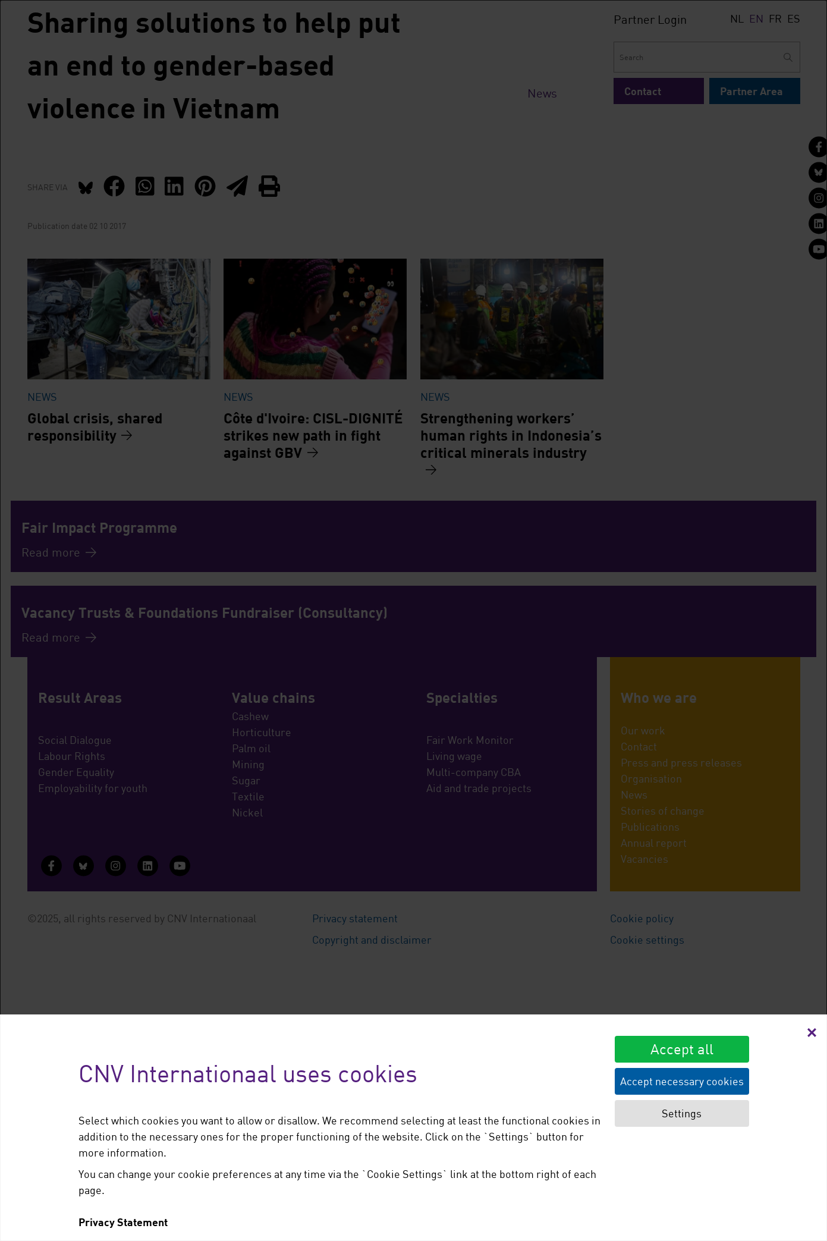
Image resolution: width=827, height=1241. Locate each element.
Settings (682, 1113)
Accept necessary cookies (682, 1081)
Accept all (681, 1048)
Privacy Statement (123, 1222)
